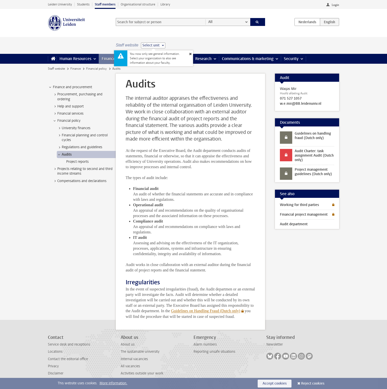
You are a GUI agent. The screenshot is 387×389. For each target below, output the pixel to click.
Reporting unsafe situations (214, 351)
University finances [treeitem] (73, 128)
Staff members (105, 4)
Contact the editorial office (68, 359)
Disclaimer (55, 373)
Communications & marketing (247, 58)
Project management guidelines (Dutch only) (313, 171)
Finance (109, 58)
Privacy (53, 366)
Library (165, 4)
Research (203, 58)
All (210, 22)
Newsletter (274, 344)
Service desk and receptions (69, 344)
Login (335, 5)
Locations (55, 351)
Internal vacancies (134, 359)
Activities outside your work (142, 373)
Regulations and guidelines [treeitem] (79, 147)
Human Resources (75, 58)
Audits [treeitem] (64, 154)
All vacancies (130, 366)
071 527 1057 (291, 98)
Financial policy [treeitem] (66, 120)
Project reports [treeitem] (77, 161)
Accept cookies (275, 383)
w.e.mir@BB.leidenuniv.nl (300, 104)
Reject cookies (312, 383)
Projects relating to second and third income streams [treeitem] (83, 171)
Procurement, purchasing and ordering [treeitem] (77, 96)
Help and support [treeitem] (68, 106)
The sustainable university (140, 351)
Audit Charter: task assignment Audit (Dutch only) (314, 155)
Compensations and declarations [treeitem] (79, 181)
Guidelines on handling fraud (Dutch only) (313, 135)
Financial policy (96, 69)
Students (83, 4)
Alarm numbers (205, 344)
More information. (113, 383)
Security (291, 58)
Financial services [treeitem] (68, 113)
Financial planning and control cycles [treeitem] (82, 137)
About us (128, 344)
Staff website (56, 69)
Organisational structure (138, 4)
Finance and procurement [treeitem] (70, 87)
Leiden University (60, 4)
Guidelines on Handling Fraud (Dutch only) (205, 311)
